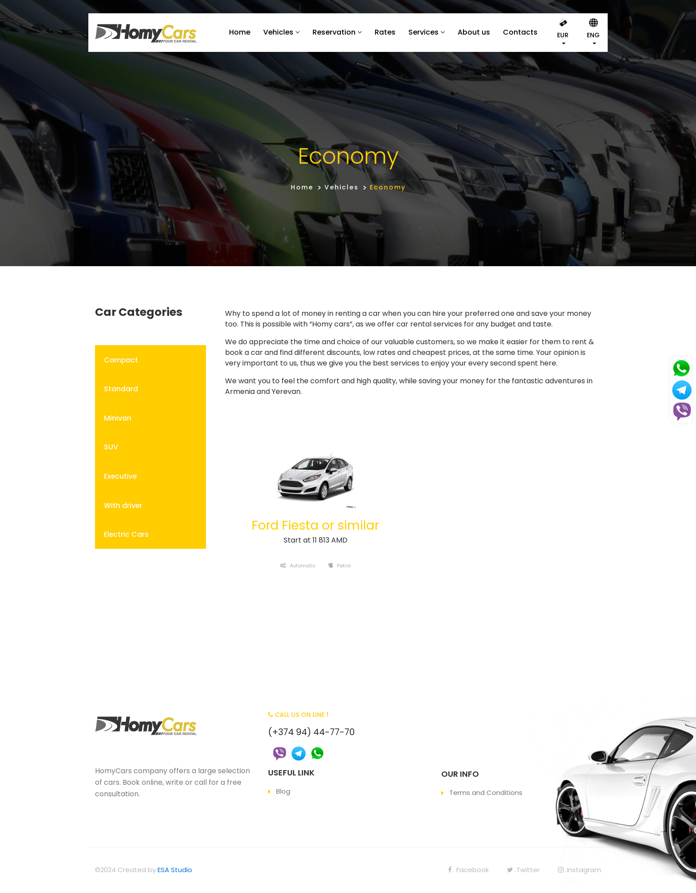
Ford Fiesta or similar (315, 525)
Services (423, 32)
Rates (385, 32)
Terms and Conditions (485, 792)
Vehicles (278, 32)
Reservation (334, 32)
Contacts (520, 32)
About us (474, 32)
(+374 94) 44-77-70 (311, 732)
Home (239, 32)
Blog (283, 791)
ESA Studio (175, 869)
